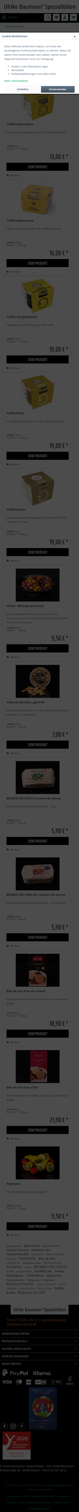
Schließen (23, 89)
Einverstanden (57, 89)
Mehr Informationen (16, 81)
